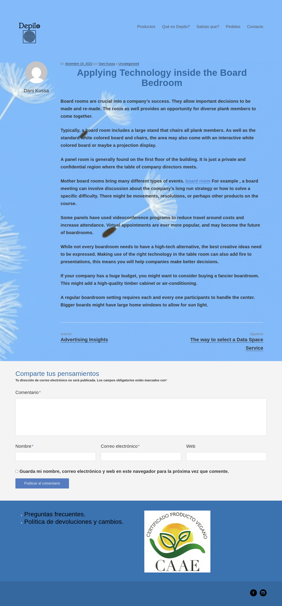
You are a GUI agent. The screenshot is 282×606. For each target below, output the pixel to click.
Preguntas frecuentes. (54, 514)
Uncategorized (129, 63)
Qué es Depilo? (176, 26)
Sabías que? (208, 26)
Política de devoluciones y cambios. (74, 521)
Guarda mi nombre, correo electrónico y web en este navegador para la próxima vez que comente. (124, 471)
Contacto (255, 26)
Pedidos (233, 26)
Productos (146, 26)
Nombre (24, 446)
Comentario (28, 392)
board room (198, 181)
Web (190, 446)
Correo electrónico (120, 446)
